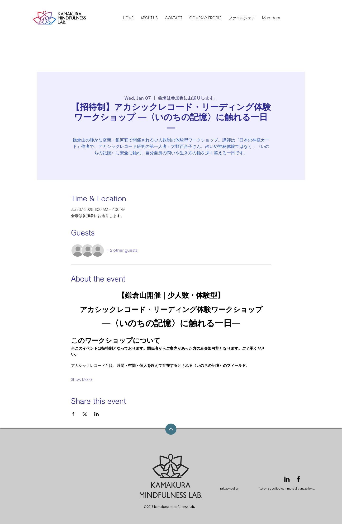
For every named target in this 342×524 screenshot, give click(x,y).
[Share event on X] (85, 414)
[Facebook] (298, 479)
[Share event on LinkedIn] (96, 414)
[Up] (170, 429)
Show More (81, 379)
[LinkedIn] (287, 479)
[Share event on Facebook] (73, 414)
